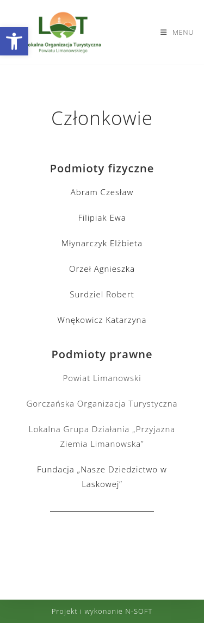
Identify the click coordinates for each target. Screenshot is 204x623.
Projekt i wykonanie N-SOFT (102, 611)
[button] (14, 41)
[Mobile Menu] (177, 32)
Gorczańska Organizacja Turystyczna (101, 403)
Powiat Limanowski (102, 377)
